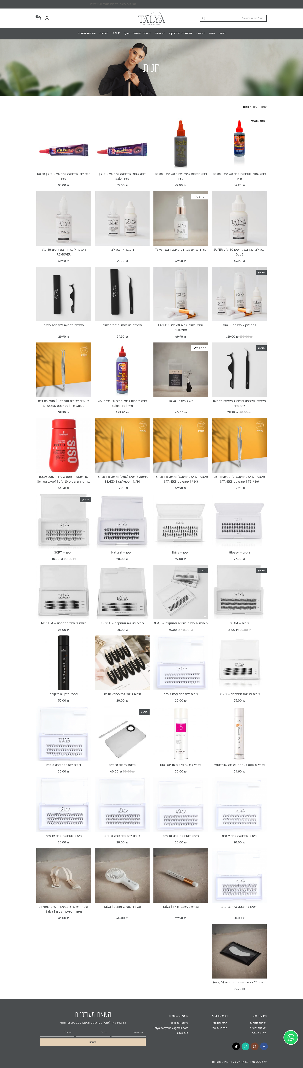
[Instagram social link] (255, 1046)
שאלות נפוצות (258, 1028)
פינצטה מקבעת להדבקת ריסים (64, 325)
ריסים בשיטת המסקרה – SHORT (122, 623)
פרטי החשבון (219, 1023)
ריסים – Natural (122, 552)
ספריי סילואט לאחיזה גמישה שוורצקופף (239, 765)
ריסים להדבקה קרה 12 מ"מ (64, 836)
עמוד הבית (259, 107)
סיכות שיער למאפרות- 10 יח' (122, 694)
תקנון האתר (259, 1033)
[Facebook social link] (264, 1046)
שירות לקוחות (258, 1023)
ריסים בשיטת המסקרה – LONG (239, 694)
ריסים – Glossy (239, 552)
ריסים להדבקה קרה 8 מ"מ (63, 765)
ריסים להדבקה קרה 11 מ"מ (122, 836)
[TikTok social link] (236, 1046)
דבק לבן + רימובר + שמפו (239, 325)
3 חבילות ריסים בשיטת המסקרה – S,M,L (181, 623)
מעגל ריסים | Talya (180, 401)
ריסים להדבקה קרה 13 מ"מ (239, 907)
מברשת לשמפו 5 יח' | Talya (181, 907)
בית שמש (182, 1033)
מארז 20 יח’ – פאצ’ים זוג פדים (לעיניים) (239, 982)
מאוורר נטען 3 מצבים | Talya (122, 907)
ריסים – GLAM (239, 623)
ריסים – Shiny (180, 552)
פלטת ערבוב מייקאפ (122, 765)
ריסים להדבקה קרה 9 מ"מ (239, 836)
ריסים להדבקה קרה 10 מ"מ (181, 836)
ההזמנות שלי (219, 1028)
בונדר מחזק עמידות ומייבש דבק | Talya (181, 250)
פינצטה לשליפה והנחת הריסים (122, 325)
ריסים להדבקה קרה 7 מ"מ (181, 694)
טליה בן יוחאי (246, 1062)
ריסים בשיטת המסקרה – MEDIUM (63, 623)
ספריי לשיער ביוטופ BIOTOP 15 (180, 765)
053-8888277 (179, 1023)
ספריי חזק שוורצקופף (64, 694)
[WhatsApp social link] (245, 1046)
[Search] (233, 18)
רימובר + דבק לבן (122, 250)
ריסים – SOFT (63, 552)
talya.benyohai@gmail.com (170, 1028)
